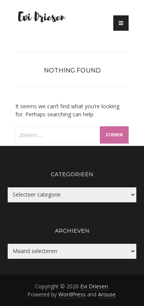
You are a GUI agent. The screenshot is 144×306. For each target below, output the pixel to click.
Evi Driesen (94, 286)
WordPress (72, 294)
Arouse (107, 294)
